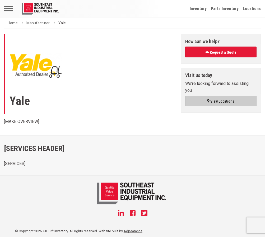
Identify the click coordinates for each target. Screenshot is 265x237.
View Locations (220, 101)
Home (13, 23)
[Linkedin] (121, 213)
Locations (252, 8)
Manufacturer (38, 23)
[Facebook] (132, 213)
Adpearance (133, 231)
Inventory (198, 8)
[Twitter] (144, 213)
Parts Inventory (225, 8)
